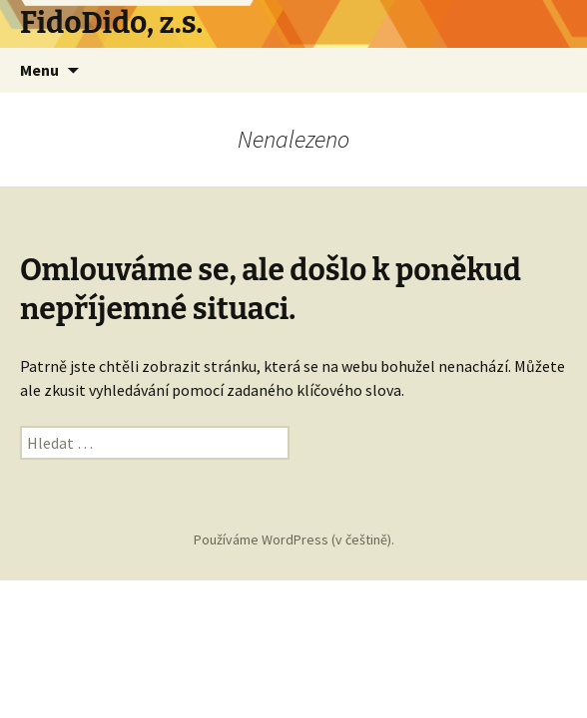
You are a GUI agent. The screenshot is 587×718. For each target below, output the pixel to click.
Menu (39, 70)
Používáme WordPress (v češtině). (294, 539)
